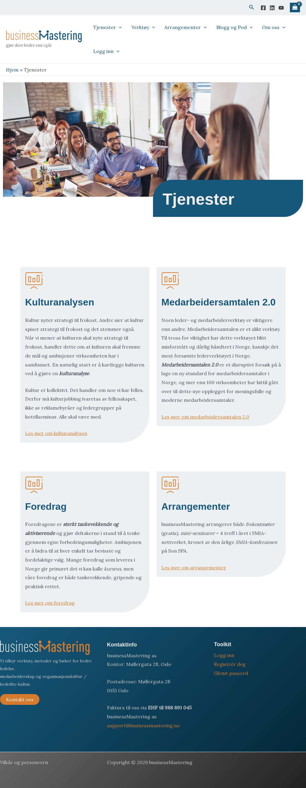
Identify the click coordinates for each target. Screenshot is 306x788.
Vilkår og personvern (24, 762)
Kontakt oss (19, 699)
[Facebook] (263, 7)
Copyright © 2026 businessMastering (149, 762)
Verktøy (143, 27)
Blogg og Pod (234, 27)
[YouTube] (281, 7)
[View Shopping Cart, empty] (295, 8)
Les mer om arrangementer (193, 568)
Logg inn (106, 51)
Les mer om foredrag (50, 603)
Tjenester (107, 27)
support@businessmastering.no (143, 725)
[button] (251, 7)
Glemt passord (231, 673)
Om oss (273, 27)
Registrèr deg (230, 664)
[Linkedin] (272, 7)
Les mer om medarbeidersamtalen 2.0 (205, 417)
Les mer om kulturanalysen (56, 433)
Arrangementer (185, 27)
